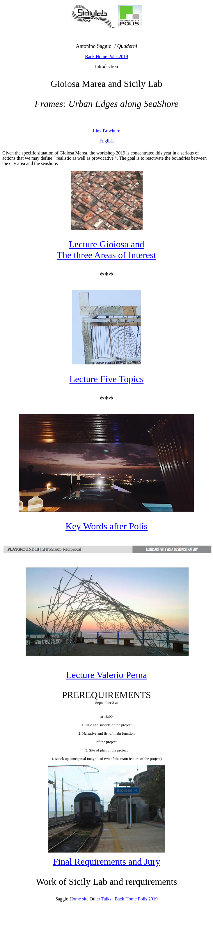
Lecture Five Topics (107, 379)
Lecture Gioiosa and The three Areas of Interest (106, 249)
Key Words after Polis (106, 526)
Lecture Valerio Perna (106, 675)
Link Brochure (106, 130)
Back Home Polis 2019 (106, 56)
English (107, 140)
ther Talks (103, 898)
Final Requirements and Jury (106, 861)
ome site (81, 898)
